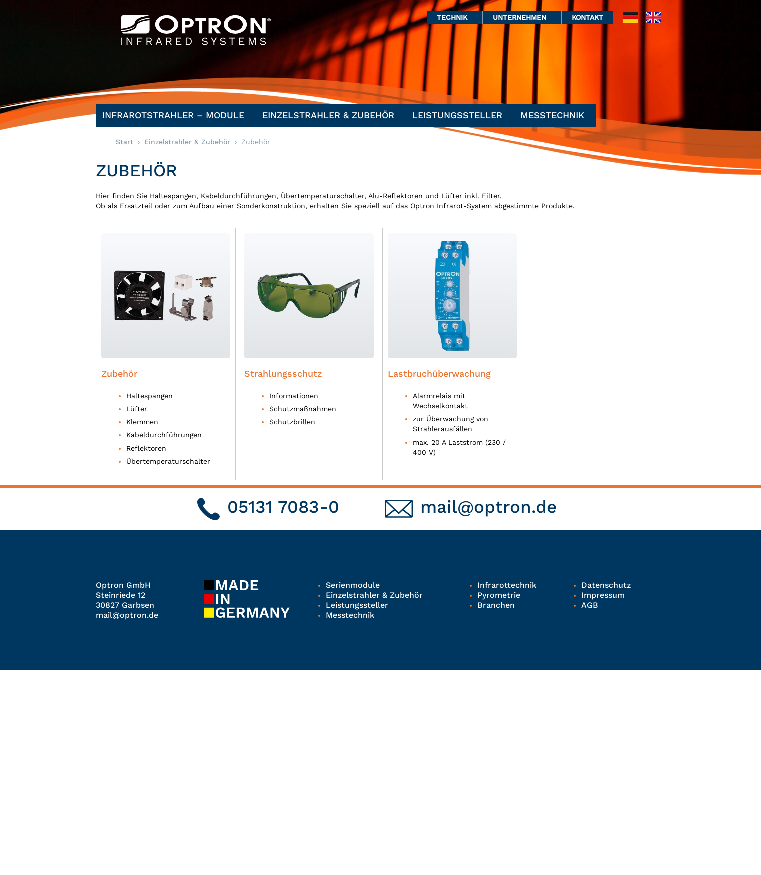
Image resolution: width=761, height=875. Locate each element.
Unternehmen (522, 17)
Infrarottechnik (506, 585)
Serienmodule (353, 585)
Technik (454, 17)
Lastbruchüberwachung (439, 373)
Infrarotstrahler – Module (175, 115)
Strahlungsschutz (283, 373)
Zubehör (119, 373)
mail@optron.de (488, 506)
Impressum (603, 595)
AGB (589, 605)
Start (124, 142)
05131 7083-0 (283, 506)
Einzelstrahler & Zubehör (330, 115)
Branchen (496, 605)
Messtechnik (554, 115)
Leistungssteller (459, 115)
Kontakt (587, 17)
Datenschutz (605, 585)
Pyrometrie (498, 595)
